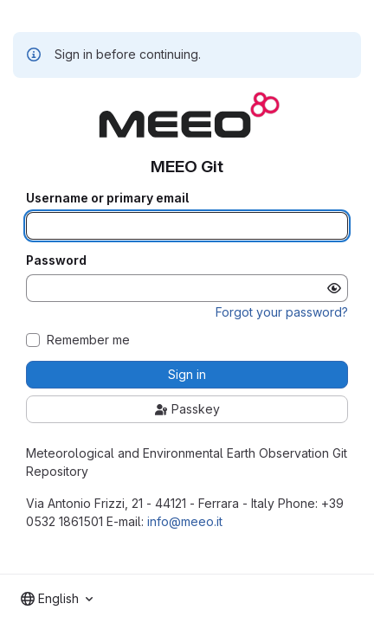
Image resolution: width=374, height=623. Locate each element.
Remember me (88, 340)
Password (56, 260)
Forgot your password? (282, 312)
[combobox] (56, 598)
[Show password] (334, 288)
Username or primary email (107, 198)
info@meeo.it (184, 521)
